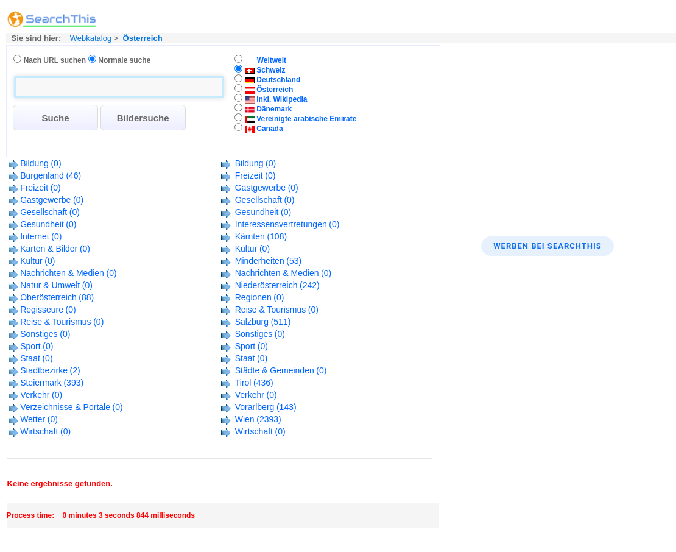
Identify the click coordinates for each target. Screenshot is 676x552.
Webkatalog (89, 38)
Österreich (143, 38)
